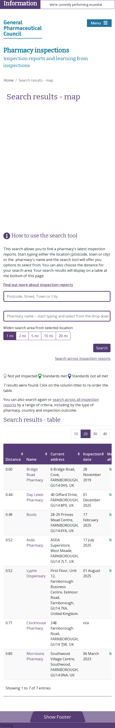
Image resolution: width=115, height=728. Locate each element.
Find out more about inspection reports (38, 284)
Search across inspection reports (83, 358)
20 (86, 433)
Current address (57, 457)
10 (76, 433)
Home (9, 80)
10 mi (48, 336)
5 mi (34, 336)
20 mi (63, 336)
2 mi (22, 336)
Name (32, 459)
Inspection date (92, 457)
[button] (57, 716)
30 (95, 433)
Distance (13, 459)
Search (102, 348)
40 (105, 433)
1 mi (9, 336)
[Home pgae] (22, 28)
